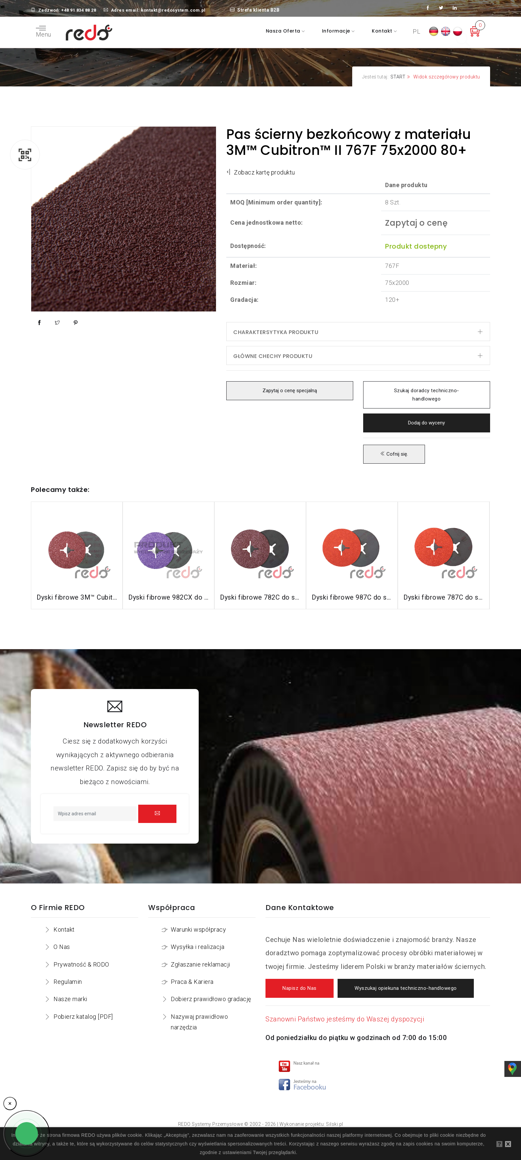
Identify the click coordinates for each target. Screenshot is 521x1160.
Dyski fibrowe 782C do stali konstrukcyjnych (260, 597)
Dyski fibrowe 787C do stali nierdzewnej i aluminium (443, 597)
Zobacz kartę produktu (260, 172)
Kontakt (383, 31)
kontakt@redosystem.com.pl (173, 10)
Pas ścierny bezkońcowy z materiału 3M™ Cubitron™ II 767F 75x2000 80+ (348, 142)
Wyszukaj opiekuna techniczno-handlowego (405, 988)
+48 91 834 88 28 (78, 10)
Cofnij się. (394, 454)
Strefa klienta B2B (255, 10)
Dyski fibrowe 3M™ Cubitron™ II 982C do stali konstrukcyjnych (77, 597)
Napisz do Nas (299, 988)
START (398, 76)
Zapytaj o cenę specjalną (290, 391)
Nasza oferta (284, 31)
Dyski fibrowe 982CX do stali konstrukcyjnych (168, 597)
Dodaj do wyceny (426, 423)
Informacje (337, 31)
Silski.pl (334, 1124)
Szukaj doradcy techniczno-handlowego (427, 395)
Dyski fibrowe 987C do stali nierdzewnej (352, 597)
